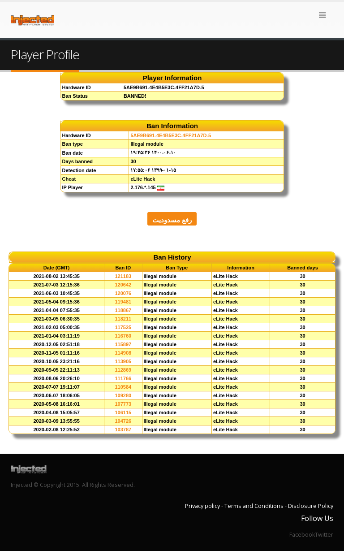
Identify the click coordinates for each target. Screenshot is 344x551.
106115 (123, 412)
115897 (123, 344)
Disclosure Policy (310, 506)
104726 (123, 421)
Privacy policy (202, 506)
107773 (123, 404)
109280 (123, 395)
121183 (123, 276)
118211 (123, 318)
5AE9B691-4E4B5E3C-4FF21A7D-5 (170, 135)
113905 (123, 361)
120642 (123, 284)
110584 (123, 387)
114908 (123, 353)
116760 (123, 335)
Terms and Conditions (254, 506)
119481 (123, 301)
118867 (123, 310)
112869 (123, 370)
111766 (123, 378)
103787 (123, 429)
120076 (123, 293)
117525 (123, 327)
